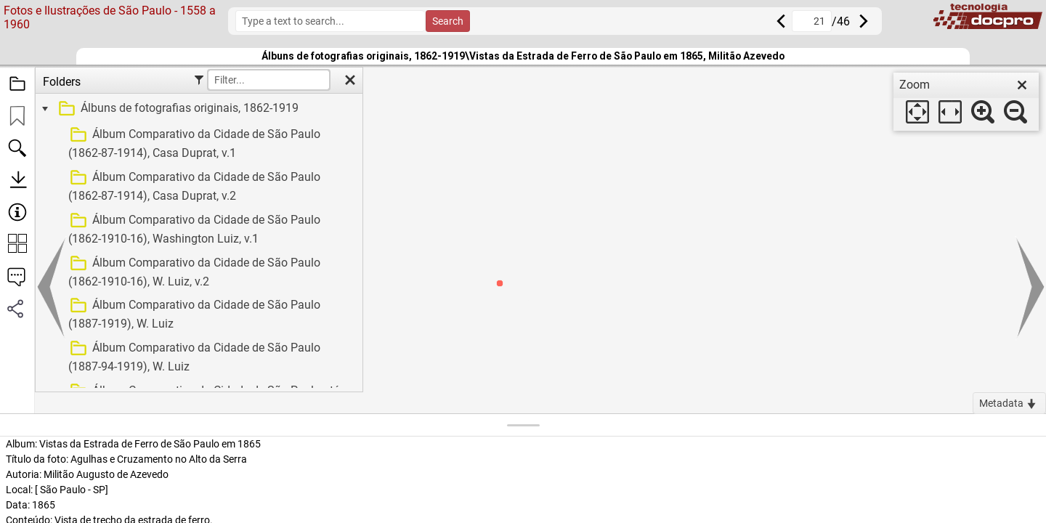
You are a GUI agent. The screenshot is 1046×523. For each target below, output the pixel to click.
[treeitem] (197, 109)
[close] (1022, 85)
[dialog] (966, 102)
